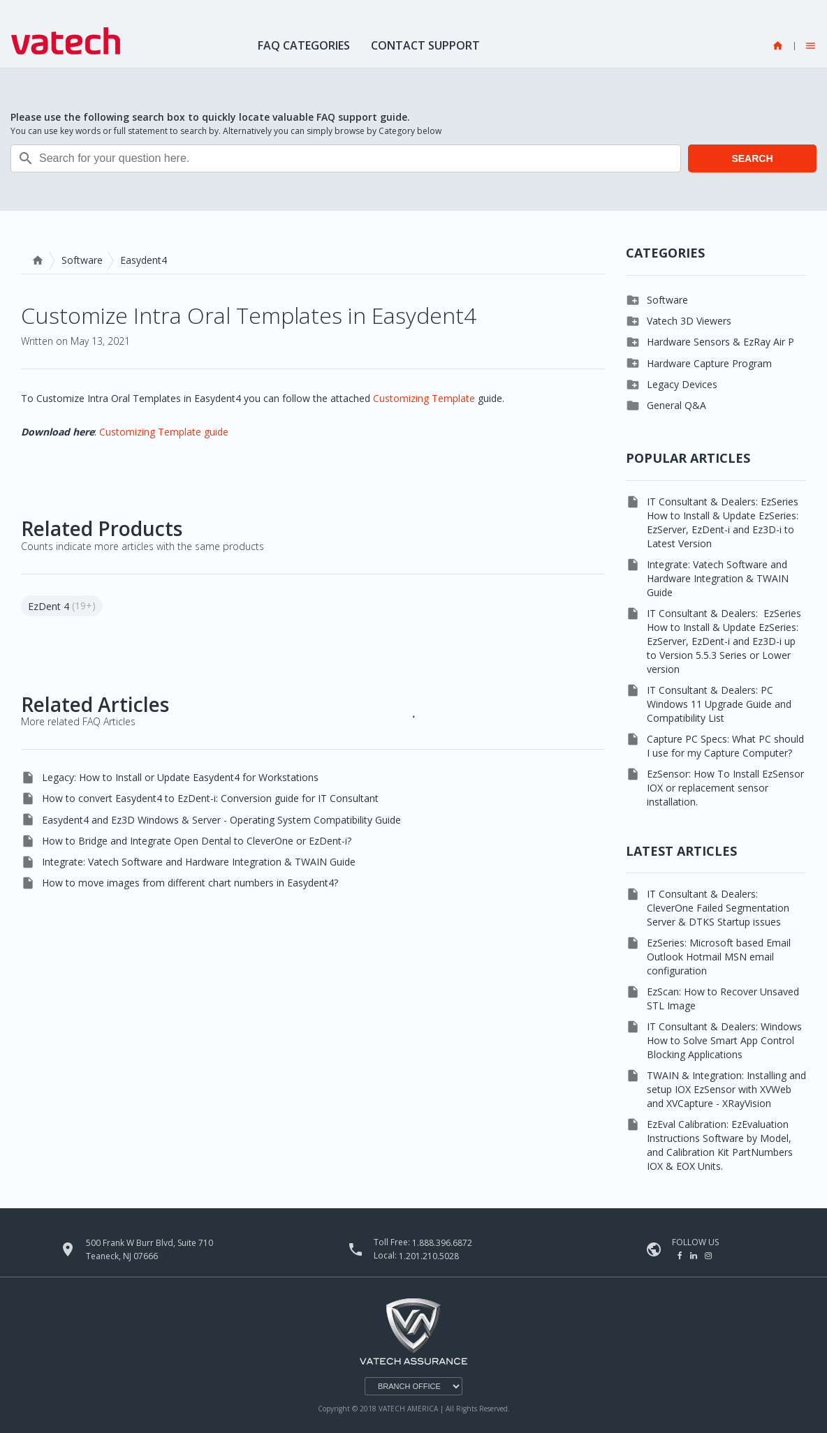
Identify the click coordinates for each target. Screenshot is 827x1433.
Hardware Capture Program (709, 363)
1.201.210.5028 (429, 1256)
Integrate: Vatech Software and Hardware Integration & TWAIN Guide (199, 861)
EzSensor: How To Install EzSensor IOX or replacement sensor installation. (725, 787)
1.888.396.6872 (442, 1243)
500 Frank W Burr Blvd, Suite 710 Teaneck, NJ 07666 (149, 1249)
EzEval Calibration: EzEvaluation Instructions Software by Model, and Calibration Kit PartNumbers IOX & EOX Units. (720, 1145)
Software (82, 260)
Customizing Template (424, 398)
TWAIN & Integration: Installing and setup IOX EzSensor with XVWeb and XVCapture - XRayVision (726, 1089)
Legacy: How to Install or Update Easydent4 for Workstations (180, 777)
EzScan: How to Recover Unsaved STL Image (723, 998)
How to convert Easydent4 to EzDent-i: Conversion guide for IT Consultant (210, 798)
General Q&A (676, 405)
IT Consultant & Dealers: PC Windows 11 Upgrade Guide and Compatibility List (719, 704)
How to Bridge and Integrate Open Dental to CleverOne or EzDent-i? (196, 840)
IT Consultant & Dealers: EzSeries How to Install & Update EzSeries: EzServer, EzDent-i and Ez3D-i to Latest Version (722, 522)
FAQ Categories (304, 45)
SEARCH (752, 158)
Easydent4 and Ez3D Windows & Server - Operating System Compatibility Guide (221, 819)
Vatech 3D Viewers (689, 320)
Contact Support (425, 45)
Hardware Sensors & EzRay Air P (720, 341)
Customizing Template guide (163, 431)
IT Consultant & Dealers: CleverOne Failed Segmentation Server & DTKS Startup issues (718, 907)
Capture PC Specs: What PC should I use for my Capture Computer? (725, 745)
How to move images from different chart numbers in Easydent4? (190, 882)
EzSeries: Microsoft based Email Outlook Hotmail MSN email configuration (719, 956)
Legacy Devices (682, 384)
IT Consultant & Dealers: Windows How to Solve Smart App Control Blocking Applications (724, 1040)
